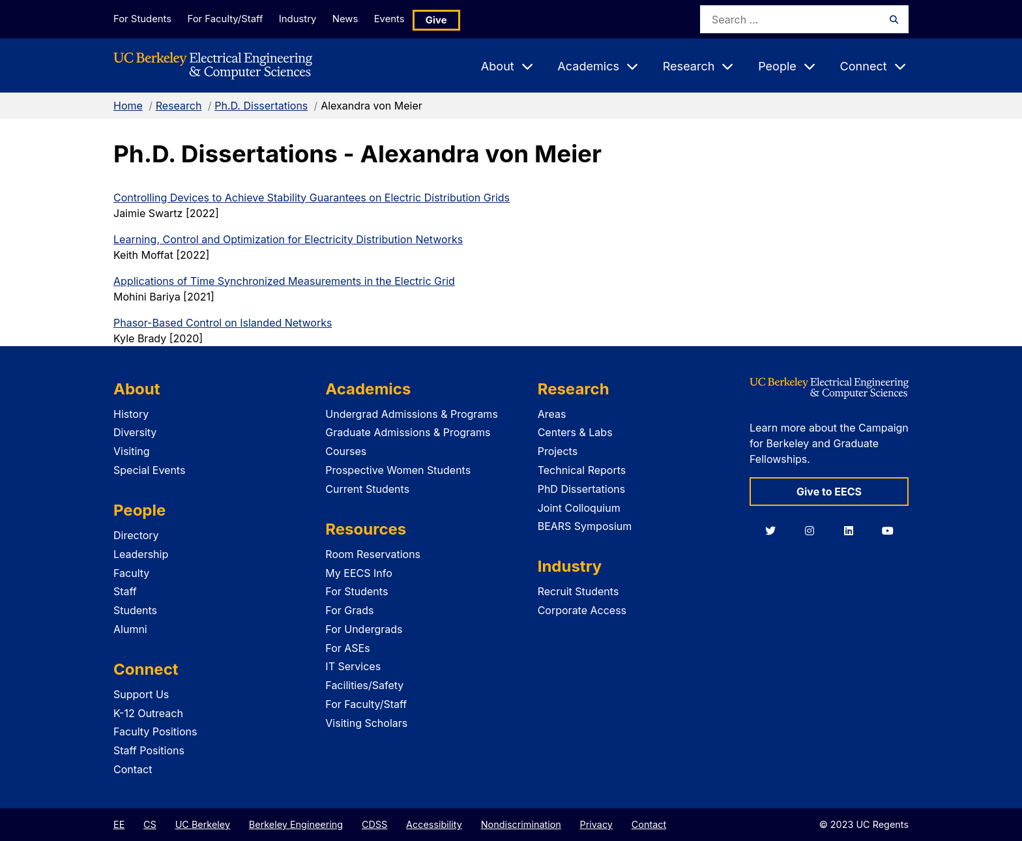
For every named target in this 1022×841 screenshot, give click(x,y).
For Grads (349, 610)
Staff (125, 591)
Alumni (130, 629)
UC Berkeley (202, 824)
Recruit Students (578, 591)
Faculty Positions (155, 731)
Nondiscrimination (521, 824)
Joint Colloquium (579, 507)
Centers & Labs (575, 432)
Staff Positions (148, 750)
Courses (345, 451)
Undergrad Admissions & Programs (411, 413)
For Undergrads (363, 629)
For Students (141, 18)
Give (458, 19)
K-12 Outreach (148, 713)
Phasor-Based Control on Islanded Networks (222, 322)
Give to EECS (829, 491)
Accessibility (434, 824)
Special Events (149, 470)
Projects (557, 451)
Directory (136, 535)
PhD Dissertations (582, 488)
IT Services (353, 666)
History (131, 413)
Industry (306, 18)
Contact (132, 769)
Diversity (134, 432)
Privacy (596, 824)
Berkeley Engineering (296, 824)
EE (118, 824)
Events (409, 18)
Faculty (131, 573)
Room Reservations (372, 554)
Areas (552, 413)
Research (179, 105)
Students (135, 610)
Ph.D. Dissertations (261, 105)
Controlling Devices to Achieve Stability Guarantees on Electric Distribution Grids (311, 197)
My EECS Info (358, 573)
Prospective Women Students (398, 470)
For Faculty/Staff (228, 18)
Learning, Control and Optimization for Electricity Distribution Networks (288, 239)
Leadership (140, 554)
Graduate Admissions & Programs (407, 432)
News (359, 18)
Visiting (131, 451)
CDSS (374, 824)
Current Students (367, 488)
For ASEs (347, 648)
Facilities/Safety (364, 685)
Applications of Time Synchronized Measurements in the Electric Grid (284, 281)
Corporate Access (582, 610)
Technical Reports (582, 470)
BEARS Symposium (585, 526)
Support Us (141, 694)
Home (128, 105)
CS (149, 824)
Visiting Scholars (366, 723)
